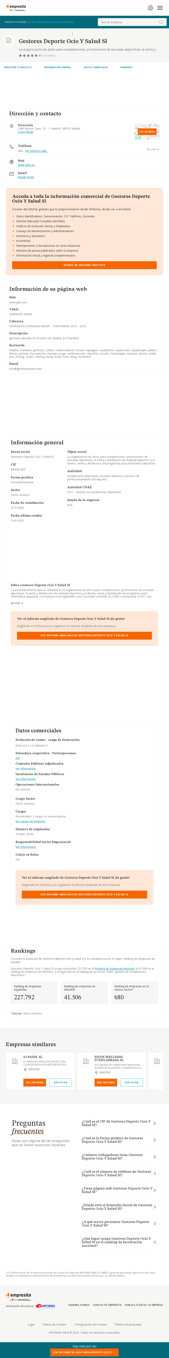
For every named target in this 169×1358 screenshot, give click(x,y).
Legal (31, 1324)
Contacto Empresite (107, 1305)
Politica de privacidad (128, 1324)
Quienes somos (79, 1305)
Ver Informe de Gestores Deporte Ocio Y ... (84, 1352)
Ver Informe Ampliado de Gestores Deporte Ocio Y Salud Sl (84, 635)
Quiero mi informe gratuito (84, 265)
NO (18, 758)
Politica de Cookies (54, 1324)
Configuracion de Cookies (90, 1324)
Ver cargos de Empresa (30, 821)
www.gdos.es (26, 165)
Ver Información (26, 768)
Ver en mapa (147, 131)
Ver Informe (35, 1082)
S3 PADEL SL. (33, 1057)
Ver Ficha (60, 1082)
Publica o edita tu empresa (144, 1305)
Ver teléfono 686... (36, 151)
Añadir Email (26, 177)
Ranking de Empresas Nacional (114, 968)
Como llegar (25, 132)
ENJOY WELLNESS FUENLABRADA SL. (109, 1059)
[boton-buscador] (161, 22)
